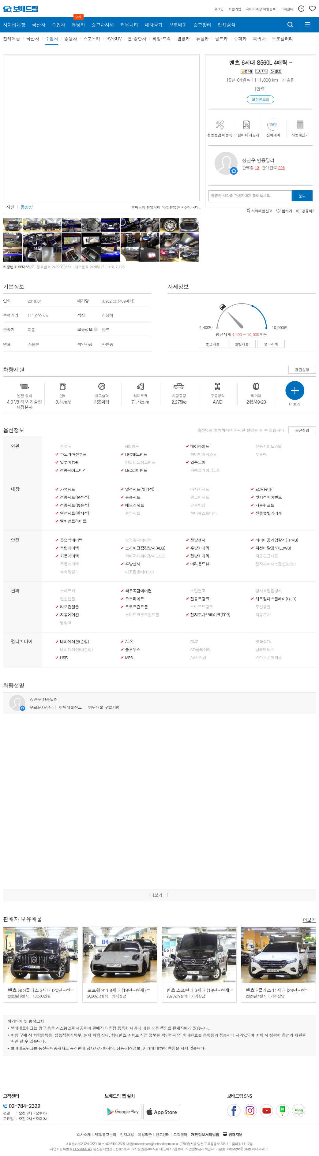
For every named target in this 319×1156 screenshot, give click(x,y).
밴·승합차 (137, 38)
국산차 (32, 38)
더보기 (309, 919)
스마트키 (67, 591)
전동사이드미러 (73, 470)
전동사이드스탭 (268, 446)
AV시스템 (198, 657)
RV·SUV (114, 38)
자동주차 (262, 615)
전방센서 (197, 540)
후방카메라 (199, 548)
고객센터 (180, 1134)
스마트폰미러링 (268, 657)
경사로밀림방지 (268, 591)
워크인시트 (199, 497)
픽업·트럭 (161, 38)
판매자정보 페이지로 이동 (234, 171)
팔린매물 (242, 343)
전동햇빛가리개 (268, 513)
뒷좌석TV (263, 642)
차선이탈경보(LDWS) (273, 548)
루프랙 (261, 454)
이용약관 (145, 1134)
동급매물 (212, 343)
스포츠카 (91, 38)
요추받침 (197, 505)
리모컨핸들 (69, 607)
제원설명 (302, 369)
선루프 (65, 446)
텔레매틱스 (264, 649)
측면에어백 (69, 548)
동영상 (27, 207)
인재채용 (127, 1134)
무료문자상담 (41, 707)
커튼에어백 (69, 556)
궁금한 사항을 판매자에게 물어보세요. (241, 195)
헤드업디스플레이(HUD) (275, 599)
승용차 (70, 38)
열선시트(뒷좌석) (139, 489)
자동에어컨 (69, 615)
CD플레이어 (200, 649)
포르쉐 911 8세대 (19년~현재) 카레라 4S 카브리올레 (138, 990)
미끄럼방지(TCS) (139, 572)
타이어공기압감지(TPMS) (276, 540)
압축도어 (197, 462)
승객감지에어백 (138, 540)
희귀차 (259, 38)
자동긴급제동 (266, 556)
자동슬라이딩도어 (205, 470)
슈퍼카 (240, 38)
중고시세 (271, 343)
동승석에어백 (71, 540)
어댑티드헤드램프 (140, 462)
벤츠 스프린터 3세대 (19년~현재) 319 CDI (207, 990)
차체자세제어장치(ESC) (145, 556)
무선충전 (262, 607)
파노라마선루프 (73, 454)
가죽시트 (67, 489)
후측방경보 (69, 572)
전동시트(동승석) (74, 505)
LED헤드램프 (136, 454)
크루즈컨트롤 (136, 607)
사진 (10, 207)
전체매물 (11, 38)
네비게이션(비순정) (76, 649)
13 (257, 167)
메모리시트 (134, 505)
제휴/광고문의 (105, 1134)
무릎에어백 (69, 564)
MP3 (129, 657)
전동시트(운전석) (74, 497)
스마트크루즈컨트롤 (142, 615)
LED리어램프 (136, 470)
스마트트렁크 (201, 607)
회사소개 (84, 1134)
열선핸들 (67, 599)
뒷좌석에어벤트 (268, 497)
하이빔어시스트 (203, 454)
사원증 (107, 344)
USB (64, 657)
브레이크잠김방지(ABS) (145, 548)
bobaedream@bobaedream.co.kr (155, 1144)
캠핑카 (183, 38)
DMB (194, 642)
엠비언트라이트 (73, 521)
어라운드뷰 (199, 564)
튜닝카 (202, 38)
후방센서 (132, 564)
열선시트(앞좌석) (74, 513)
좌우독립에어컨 (138, 591)
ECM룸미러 (265, 489)
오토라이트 (134, 599)
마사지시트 (199, 489)
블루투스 (132, 649)
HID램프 (132, 446)
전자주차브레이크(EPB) (210, 615)
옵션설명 (302, 430)
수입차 (51, 38)
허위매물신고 (70, 707)
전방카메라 (199, 556)
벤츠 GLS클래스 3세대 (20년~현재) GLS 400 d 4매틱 (58, 990)
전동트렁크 (199, 599)
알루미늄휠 (69, 462)
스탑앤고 (197, 591)
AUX (129, 642)
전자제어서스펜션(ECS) (275, 564)
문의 (302, 195)
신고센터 (163, 1134)
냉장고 (65, 623)
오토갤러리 (282, 38)
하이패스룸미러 (203, 513)
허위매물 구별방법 (104, 707)
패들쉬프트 (264, 505)
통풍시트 (132, 497)
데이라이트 (199, 446)
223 (281, 167)
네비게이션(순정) (74, 642)
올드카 (221, 38)
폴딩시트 (132, 513)
